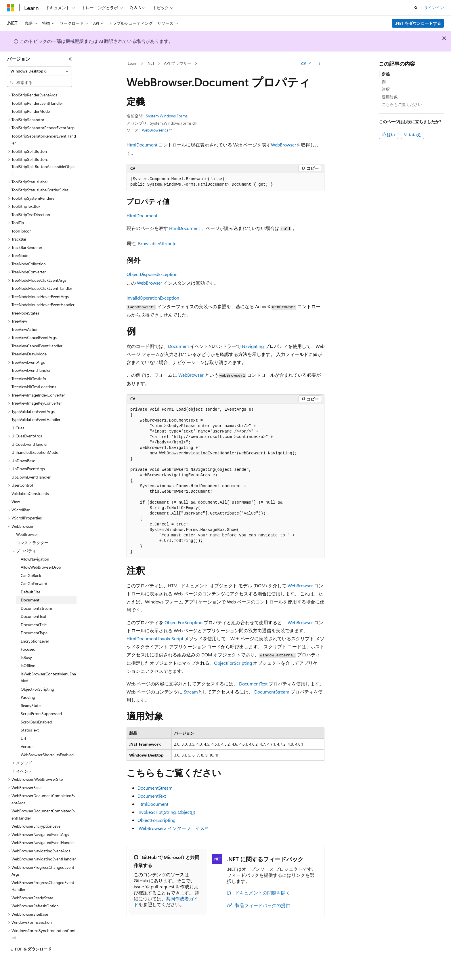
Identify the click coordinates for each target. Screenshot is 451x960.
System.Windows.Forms (167, 116)
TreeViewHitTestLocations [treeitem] (34, 371)
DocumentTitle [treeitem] (34, 609)
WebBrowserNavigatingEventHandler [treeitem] (44, 843)
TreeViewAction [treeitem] (25, 313)
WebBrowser (283, 145)
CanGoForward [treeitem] (34, 567)
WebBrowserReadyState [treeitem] (32, 882)
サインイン (434, 7)
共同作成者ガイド (166, 902)
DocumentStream (271, 692)
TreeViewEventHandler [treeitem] (31, 354)
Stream (191, 692)
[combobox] (39, 71)
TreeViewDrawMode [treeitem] (29, 338)
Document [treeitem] (30, 584)
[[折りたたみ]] (70, 59)
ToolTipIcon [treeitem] (22, 215)
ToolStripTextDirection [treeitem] (31, 198)
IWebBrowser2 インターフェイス (171, 828)
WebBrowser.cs (155, 130)
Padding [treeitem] (28, 681)
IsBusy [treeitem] (26, 641)
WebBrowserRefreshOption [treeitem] (35, 890)
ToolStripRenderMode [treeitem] (31, 95)
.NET (150, 63)
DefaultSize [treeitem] (30, 576)
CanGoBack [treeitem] (31, 559)
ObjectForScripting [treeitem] (37, 673)
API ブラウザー (177, 63)
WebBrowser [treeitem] (27, 518)
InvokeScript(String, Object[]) (166, 812)
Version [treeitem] (27, 730)
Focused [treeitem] (28, 633)
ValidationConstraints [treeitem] (30, 477)
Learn (132, 63)
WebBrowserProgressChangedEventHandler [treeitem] (43, 870)
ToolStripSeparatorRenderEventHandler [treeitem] (44, 123)
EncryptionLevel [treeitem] (35, 625)
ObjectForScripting (183, 622)
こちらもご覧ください (402, 104)
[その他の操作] (319, 63)
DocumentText (253, 684)
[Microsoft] (10, 8)
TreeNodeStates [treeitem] (25, 297)
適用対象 (390, 97)
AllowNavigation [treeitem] (35, 543)
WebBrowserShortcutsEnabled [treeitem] (47, 739)
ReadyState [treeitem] (31, 689)
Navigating (253, 346)
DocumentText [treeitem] (33, 600)
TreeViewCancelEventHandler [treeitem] (37, 330)
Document (178, 346)
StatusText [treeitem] (30, 714)
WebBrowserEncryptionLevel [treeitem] (36, 810)
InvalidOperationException (153, 298)
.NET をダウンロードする (418, 23)
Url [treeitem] (23, 722)
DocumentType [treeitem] (34, 617)
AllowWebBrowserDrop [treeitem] (41, 551)
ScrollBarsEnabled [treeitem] (36, 706)
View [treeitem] (16, 485)
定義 (386, 74)
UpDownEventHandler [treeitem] (31, 461)
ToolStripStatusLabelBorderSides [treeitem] (40, 174)
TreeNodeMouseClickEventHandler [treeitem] (42, 272)
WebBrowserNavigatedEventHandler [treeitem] (43, 826)
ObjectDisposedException (152, 274)
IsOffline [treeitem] (28, 649)
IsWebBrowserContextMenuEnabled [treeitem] (48, 661)
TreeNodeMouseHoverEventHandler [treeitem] (43, 289)
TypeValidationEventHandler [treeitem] (36, 403)
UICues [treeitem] (18, 412)
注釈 (386, 89)
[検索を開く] (416, 8)
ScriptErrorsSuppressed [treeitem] (41, 697)
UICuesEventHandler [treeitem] (30, 428)
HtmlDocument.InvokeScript (155, 638)
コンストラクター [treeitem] (32, 526)
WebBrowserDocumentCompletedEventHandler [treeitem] (43, 798)
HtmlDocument (142, 145)
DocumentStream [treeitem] (36, 592)
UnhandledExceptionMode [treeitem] (35, 436)
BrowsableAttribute (157, 243)
